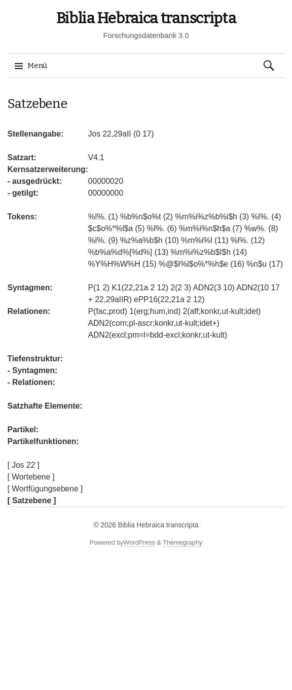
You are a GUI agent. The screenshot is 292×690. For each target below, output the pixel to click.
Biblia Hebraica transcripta (146, 18)
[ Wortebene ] (31, 477)
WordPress (139, 542)
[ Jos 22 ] (23, 465)
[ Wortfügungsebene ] (45, 488)
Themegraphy (182, 542)
